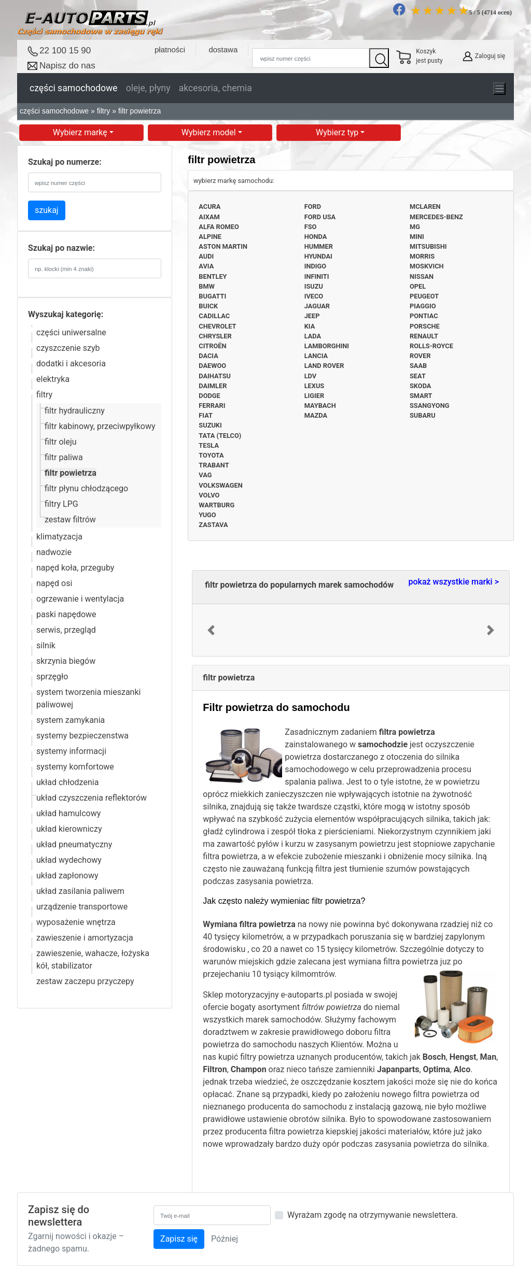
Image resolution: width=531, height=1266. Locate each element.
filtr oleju (61, 442)
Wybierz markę (81, 132)
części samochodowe (74, 88)
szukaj (47, 210)
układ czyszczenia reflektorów (91, 798)
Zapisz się (179, 1239)
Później (224, 1239)
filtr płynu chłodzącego (86, 488)
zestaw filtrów (70, 519)
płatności (170, 49)
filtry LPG (61, 504)
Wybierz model (209, 132)
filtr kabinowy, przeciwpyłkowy (100, 426)
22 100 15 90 (65, 50)
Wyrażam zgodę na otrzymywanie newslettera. (372, 1215)
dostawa (222, 49)
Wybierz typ (338, 132)
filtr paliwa (64, 457)
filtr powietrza (70, 473)
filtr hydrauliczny (75, 411)
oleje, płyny (148, 88)
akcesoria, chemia (215, 88)
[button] (211, 630)
